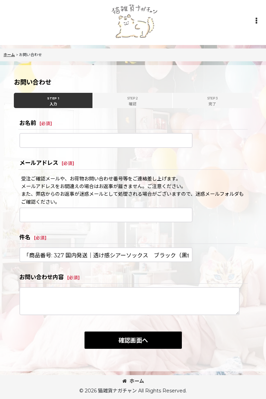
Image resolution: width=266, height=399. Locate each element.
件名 (24, 237)
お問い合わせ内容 (41, 277)
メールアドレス (38, 162)
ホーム (133, 381)
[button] (256, 21)
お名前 (27, 122)
